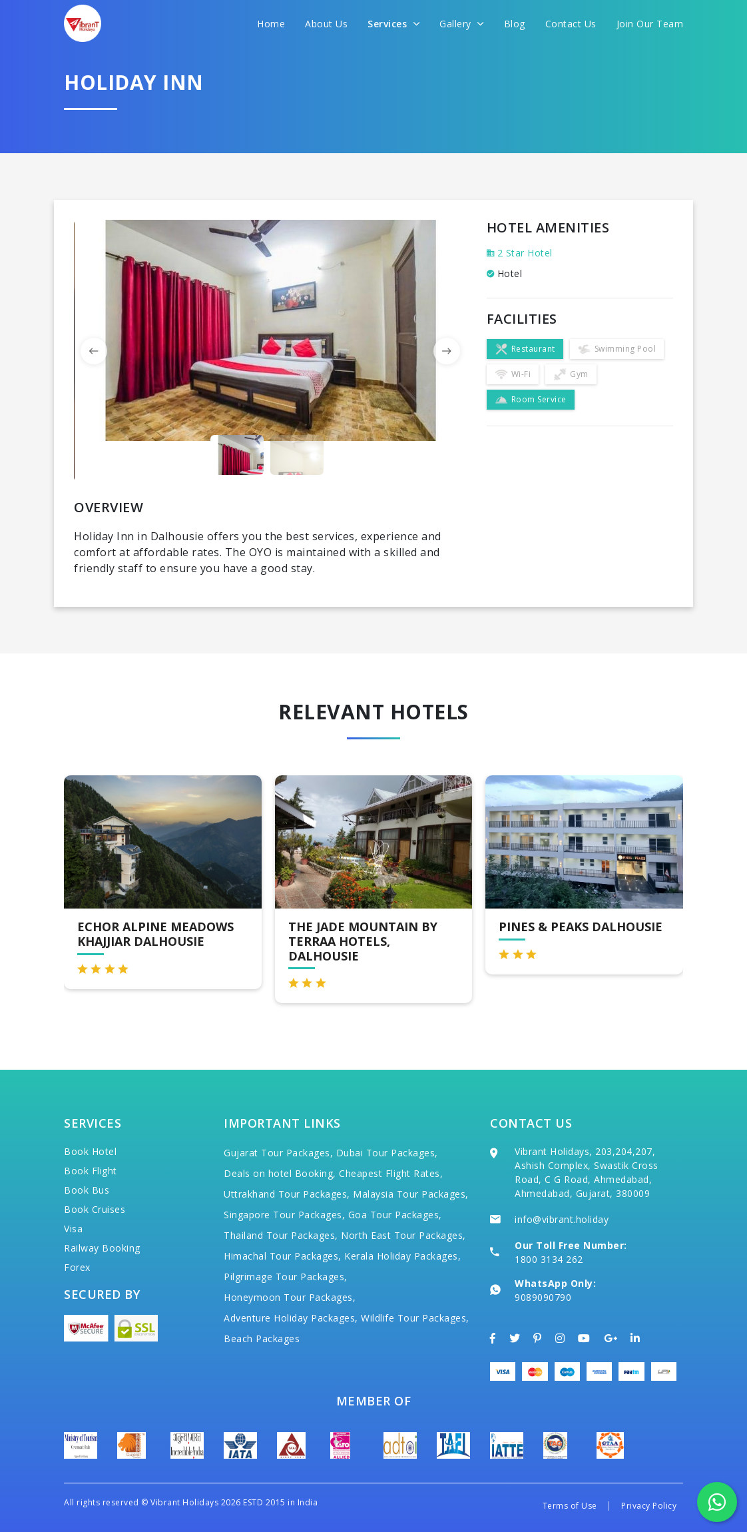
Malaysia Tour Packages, (411, 1194)
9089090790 (543, 1297)
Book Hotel (90, 1151)
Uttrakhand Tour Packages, (287, 1194)
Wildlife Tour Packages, (415, 1318)
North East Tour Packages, (403, 1235)
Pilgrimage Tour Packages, (286, 1276)
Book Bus (86, 1190)
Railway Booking (102, 1248)
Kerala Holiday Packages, (402, 1256)
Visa (73, 1228)
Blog (514, 23)
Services (393, 23)
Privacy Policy (648, 1505)
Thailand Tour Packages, (281, 1235)
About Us (326, 23)
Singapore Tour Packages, (284, 1214)
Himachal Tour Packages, (283, 1256)
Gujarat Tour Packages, (278, 1152)
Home (271, 23)
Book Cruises (94, 1209)
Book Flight (90, 1170)
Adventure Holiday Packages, (291, 1318)
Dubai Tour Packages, (387, 1152)
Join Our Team (650, 23)
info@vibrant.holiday (562, 1219)
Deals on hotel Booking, (280, 1173)
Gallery (461, 23)
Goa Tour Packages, (395, 1214)
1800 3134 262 (549, 1259)
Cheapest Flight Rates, (391, 1173)
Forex (77, 1267)
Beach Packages (262, 1338)
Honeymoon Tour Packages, (290, 1297)
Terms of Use (570, 1505)
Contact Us (571, 23)
